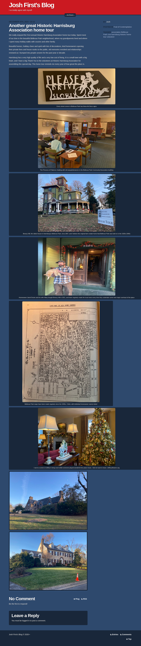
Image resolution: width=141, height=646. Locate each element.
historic (123, 34)
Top (129, 639)
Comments (126, 634)
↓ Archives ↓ (70, 15)
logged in (26, 621)
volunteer (111, 37)
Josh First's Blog (31, 4)
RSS (85, 599)
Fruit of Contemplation (123, 27)
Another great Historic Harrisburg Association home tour (42, 27)
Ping (77, 599)
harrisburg (115, 34)
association (116, 32)
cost (109, 34)
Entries (115, 634)
